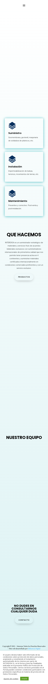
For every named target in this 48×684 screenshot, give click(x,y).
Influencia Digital (34, 648)
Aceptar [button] (24, 678)
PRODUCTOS (24, 277)
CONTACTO (24, 620)
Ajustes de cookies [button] (11, 679)
